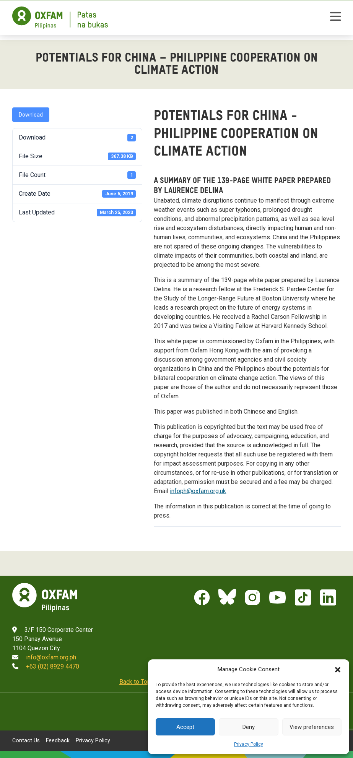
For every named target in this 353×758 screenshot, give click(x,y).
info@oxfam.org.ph (51, 657)
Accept (185, 727)
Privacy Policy (248, 744)
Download (31, 115)
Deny (248, 727)
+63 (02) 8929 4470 (52, 666)
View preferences (312, 727)
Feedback (58, 740)
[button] (338, 669)
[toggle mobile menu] (335, 17)
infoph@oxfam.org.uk (198, 491)
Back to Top (135, 681)
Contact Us (26, 740)
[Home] (60, 17)
